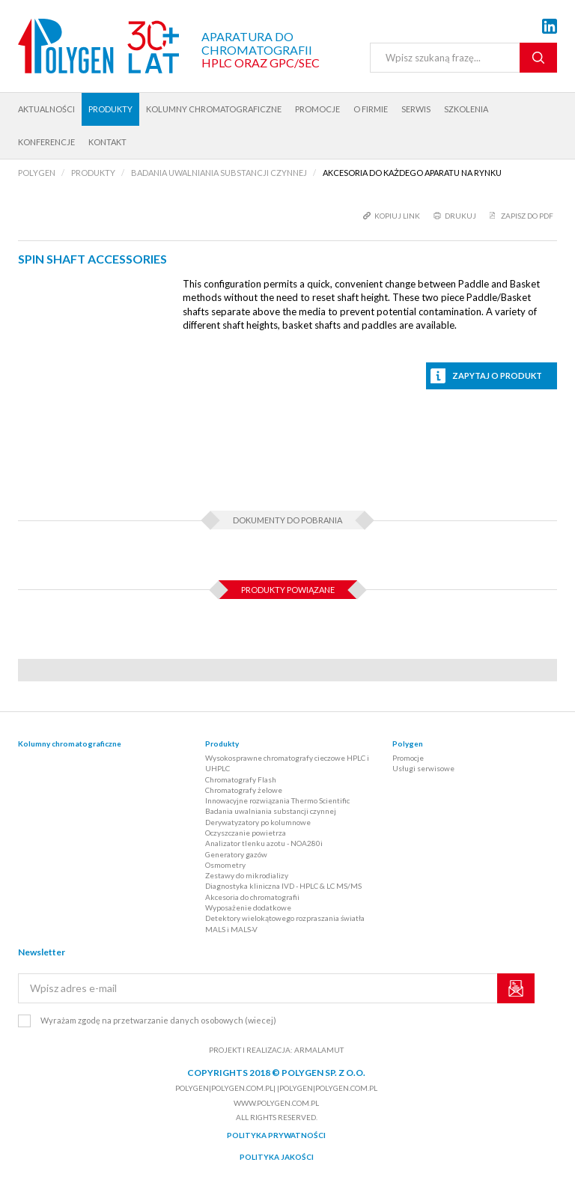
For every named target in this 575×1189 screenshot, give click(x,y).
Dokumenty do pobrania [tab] (287, 520)
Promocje (317, 109)
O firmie (370, 109)
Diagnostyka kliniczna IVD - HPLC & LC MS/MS (283, 885)
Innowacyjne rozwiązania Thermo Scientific (277, 800)
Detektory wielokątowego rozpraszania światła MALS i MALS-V (285, 923)
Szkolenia (466, 109)
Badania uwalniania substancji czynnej (270, 810)
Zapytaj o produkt (497, 375)
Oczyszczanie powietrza (245, 832)
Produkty (110, 109)
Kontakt (107, 142)
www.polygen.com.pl (276, 1102)
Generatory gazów (236, 854)
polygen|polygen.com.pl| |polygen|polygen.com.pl (276, 1087)
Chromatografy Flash (240, 779)
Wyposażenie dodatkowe (248, 907)
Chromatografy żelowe (243, 789)
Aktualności (46, 109)
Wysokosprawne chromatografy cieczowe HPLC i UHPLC (287, 763)
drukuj (460, 215)
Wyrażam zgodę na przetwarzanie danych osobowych (158, 1020)
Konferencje (46, 142)
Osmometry (225, 864)
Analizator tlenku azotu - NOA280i (264, 843)
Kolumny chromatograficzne (214, 109)
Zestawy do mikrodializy (246, 875)
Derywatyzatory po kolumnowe (258, 822)
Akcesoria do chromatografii (252, 896)
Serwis (416, 109)
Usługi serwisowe (423, 768)
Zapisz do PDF (527, 215)
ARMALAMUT (319, 1049)
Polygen (407, 743)
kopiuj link (397, 215)
